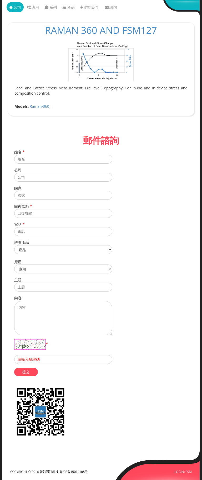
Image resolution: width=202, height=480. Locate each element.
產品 (69, 7)
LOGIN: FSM (183, 472)
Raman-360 (39, 106)
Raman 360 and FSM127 (101, 30)
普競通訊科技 (49, 472)
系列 (51, 7)
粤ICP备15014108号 (73, 472)
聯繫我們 (89, 7)
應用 (33, 7)
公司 (15, 7)
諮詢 (111, 7)
